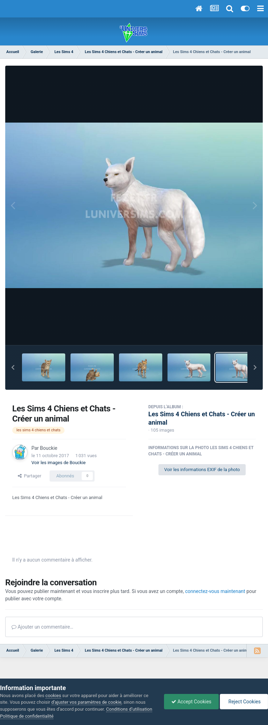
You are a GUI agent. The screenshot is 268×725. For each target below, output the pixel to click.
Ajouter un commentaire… (42, 627)
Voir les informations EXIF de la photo (202, 469)
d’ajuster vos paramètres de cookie (86, 702)
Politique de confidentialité (26, 716)
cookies (53, 695)
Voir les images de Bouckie (58, 462)
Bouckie (49, 448)
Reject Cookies (244, 701)
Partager (29, 475)
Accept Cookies (191, 701)
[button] (13, 367)
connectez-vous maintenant (215, 591)
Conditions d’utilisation (129, 709)
